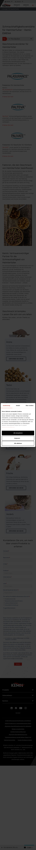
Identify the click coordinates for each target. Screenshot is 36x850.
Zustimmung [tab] (6, 405)
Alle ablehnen (18, 443)
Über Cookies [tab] (29, 405)
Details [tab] (18, 405)
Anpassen (18, 438)
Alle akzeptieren (18, 433)
